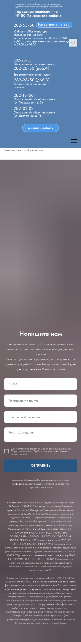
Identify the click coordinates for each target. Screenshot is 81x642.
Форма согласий (20, 451)
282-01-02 (23, 108)
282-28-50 (23, 60)
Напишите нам (35, 150)
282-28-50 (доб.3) (31, 79)
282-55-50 (24, 25)
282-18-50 (24, 95)
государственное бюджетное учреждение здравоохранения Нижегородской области (39, 5)
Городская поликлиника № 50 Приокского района (38, 13)
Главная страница (13, 150)
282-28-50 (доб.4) (31, 68)
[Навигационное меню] (74, 141)
